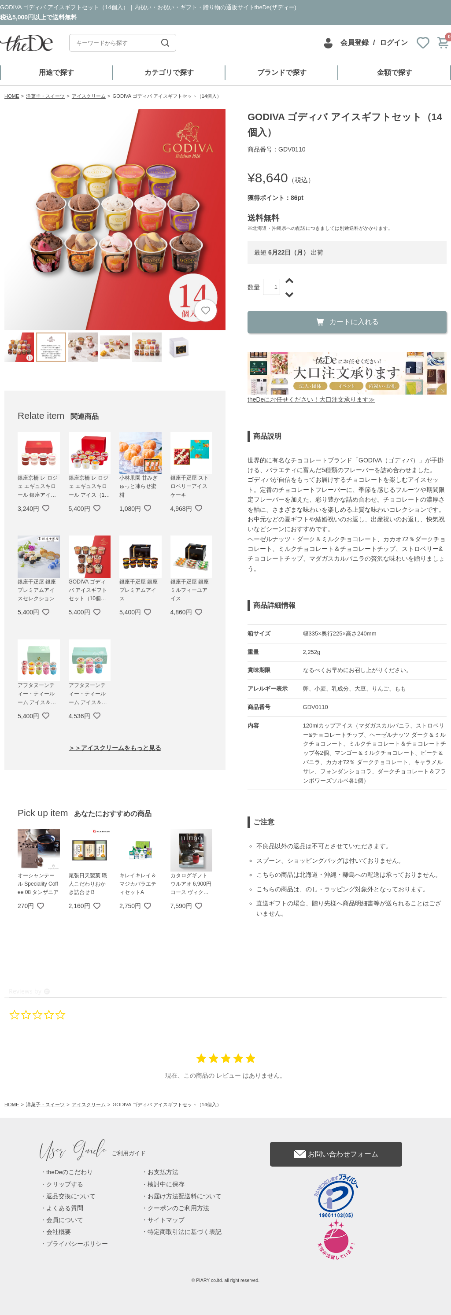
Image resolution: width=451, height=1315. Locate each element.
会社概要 (58, 1232)
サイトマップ (166, 1220)
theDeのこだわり (69, 1172)
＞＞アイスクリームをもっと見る (115, 747)
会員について (64, 1220)
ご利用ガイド (93, 1153)
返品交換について (71, 1196)
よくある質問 (64, 1208)
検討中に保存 (166, 1184)
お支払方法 (163, 1172)
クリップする (64, 1184)
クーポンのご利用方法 (178, 1208)
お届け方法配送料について (185, 1196)
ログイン (394, 42)
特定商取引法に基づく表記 (185, 1232)
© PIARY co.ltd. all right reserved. (226, 1280)
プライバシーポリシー (77, 1244)
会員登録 (354, 42)
